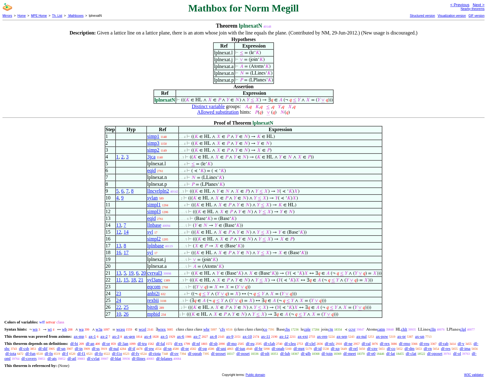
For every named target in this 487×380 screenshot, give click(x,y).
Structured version (422, 15)
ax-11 (265, 336)
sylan (152, 197)
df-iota (10, 353)
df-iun (240, 348)
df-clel (310, 343)
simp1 (153, 136)
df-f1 (81, 353)
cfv (222, 329)
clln (433, 329)
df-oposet (434, 353)
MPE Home (39, 15)
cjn (330, 329)
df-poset (243, 353)
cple (307, 329)
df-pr (185, 348)
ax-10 (247, 336)
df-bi (74, 343)
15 (125, 279)
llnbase (154, 225)
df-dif (43, 348)
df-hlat (115, 358)
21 (140, 279)
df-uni (221, 348)
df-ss (96, 348)
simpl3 (154, 211)
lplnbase (155, 245)
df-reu (424, 343)
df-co (391, 348)
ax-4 (147, 336)
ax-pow (382, 336)
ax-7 (197, 336)
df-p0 (371, 353)
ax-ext (303, 336)
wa (81, 329)
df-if (131, 348)
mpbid (153, 314)
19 (131, 273)
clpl (463, 329)
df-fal (160, 343)
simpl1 (154, 204)
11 (118, 279)
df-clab (269, 343)
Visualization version (452, 15)
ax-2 (103, 336)
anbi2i (153, 293)
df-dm (410, 348)
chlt (404, 329)
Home (21, 15)
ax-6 (180, 336)
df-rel (353, 348)
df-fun (30, 353)
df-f (65, 353)
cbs (287, 329)
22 (118, 307)
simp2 (153, 150)
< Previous (459, 4)
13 (118, 225)
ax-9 (230, 336)
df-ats (52, 358)
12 (118, 232)
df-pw (149, 348)
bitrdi (152, 307)
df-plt (265, 353)
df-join (326, 353)
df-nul (114, 348)
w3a (99, 329)
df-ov (174, 353)
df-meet (349, 353)
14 (126, 232)
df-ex (178, 343)
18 (133, 279)
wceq (120, 329)
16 (118, 252)
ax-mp (79, 336)
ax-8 (213, 336)
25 (126, 307)
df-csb (24, 348)
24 (118, 300)
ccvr (351, 329)
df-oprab (195, 353)
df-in (79, 348)
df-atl (71, 358)
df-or (106, 343)
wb (64, 329)
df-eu (250, 343)
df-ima (465, 348)
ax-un (419, 336)
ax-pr (401, 336)
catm (381, 329)
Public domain (255, 375)
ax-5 (164, 336)
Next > (479, 4)
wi (50, 329)
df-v (460, 343)
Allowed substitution (218, 112)
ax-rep (322, 336)
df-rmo (404, 343)
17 (126, 252)
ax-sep (342, 336)
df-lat (390, 353)
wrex (162, 329)
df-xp (335, 348)
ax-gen (129, 336)
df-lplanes (164, 358)
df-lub (285, 353)
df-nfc (330, 343)
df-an (90, 343)
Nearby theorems (473, 9)
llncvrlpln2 (158, 191)
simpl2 (154, 238)
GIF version (476, 15)
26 (126, 314)
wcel (142, 329)
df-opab (278, 348)
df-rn (428, 348)
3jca (151, 156)
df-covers (29, 358)
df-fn (49, 353)
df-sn (167, 348)
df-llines (138, 358)
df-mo (232, 343)
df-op (202, 348)
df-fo (99, 353)
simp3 (153, 143)
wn (35, 329)
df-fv (135, 353)
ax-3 (115, 336)
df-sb (213, 343)
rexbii (153, 300)
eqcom (154, 286)
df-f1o (117, 353)
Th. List (57, 15)
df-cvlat (93, 358)
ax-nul (361, 336)
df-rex (385, 343)
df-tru (142, 343)
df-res (445, 348)
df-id (317, 348)
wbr (206, 329)
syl (150, 232)
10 (118, 314)
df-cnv (372, 348)
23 (118, 293)
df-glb (306, 353)
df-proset (218, 353)
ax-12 (284, 336)
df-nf (196, 343)
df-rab (443, 343)
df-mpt (299, 348)
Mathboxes (75, 15)
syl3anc (154, 279)
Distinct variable (208, 106)
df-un (61, 348)
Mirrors (7, 15)
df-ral (366, 343)
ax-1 (92, 336)
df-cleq (290, 343)
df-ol (457, 353)
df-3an (123, 343)
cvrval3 (154, 273)
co (265, 329)
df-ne (348, 343)
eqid (151, 170)
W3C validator (474, 375)
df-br (258, 348)
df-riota (154, 353)
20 (143, 273)
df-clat (411, 353)
